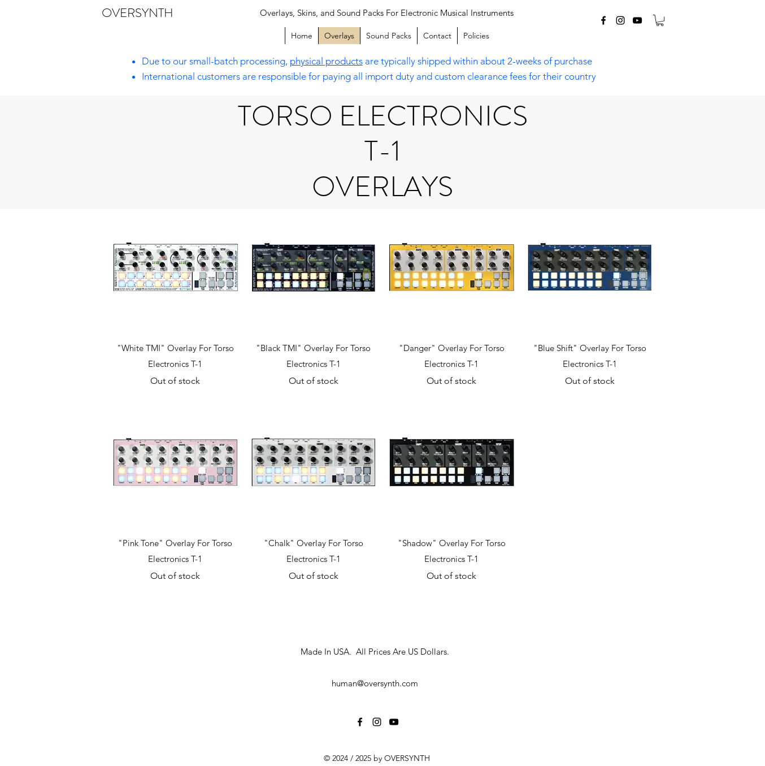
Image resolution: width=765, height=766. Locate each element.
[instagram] (620, 20)
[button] (660, 20)
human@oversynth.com (375, 683)
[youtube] (637, 20)
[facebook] (603, 20)
